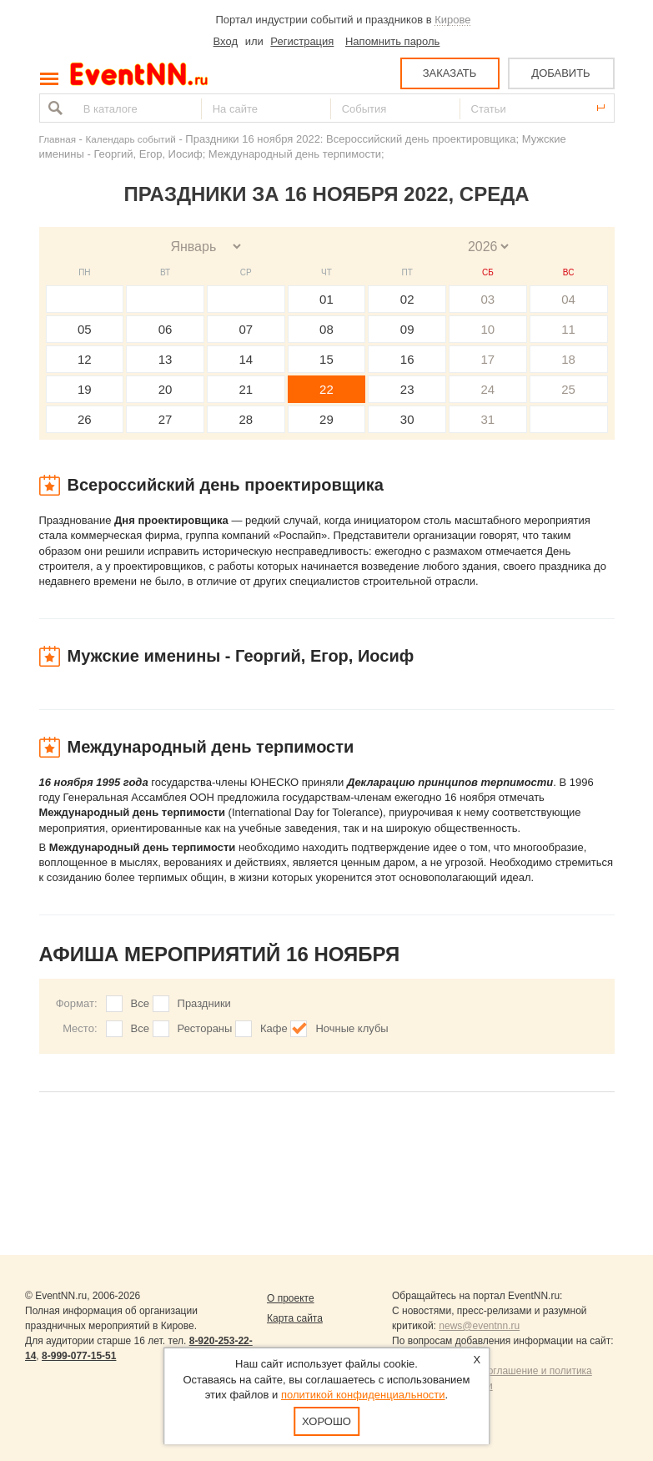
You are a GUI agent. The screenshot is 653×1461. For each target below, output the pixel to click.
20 (165, 389)
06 (165, 329)
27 (165, 419)
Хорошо (326, 1421)
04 (568, 299)
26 (85, 419)
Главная (57, 139)
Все (140, 1003)
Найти (53, 108)
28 (246, 419)
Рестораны (205, 1028)
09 (407, 329)
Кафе (274, 1028)
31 (488, 419)
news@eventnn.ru (479, 1326)
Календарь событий (131, 139)
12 (85, 359)
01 (326, 299)
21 (246, 389)
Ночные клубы (351, 1028)
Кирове (452, 19)
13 (165, 359)
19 (85, 389)
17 (488, 359)
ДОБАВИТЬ (560, 73)
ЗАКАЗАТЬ (450, 73)
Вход (225, 41)
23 (407, 389)
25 (568, 389)
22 (326, 389)
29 (326, 419)
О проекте (290, 1298)
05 (85, 329)
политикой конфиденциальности (363, 1394)
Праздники (204, 1003)
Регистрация (302, 41)
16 (407, 359)
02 (407, 299)
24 (488, 389)
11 (568, 329)
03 (488, 299)
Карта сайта (295, 1318)
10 (488, 329)
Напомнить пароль (392, 41)
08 (326, 329)
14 (246, 359)
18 (568, 359)
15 (326, 359)
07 (246, 329)
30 (407, 419)
